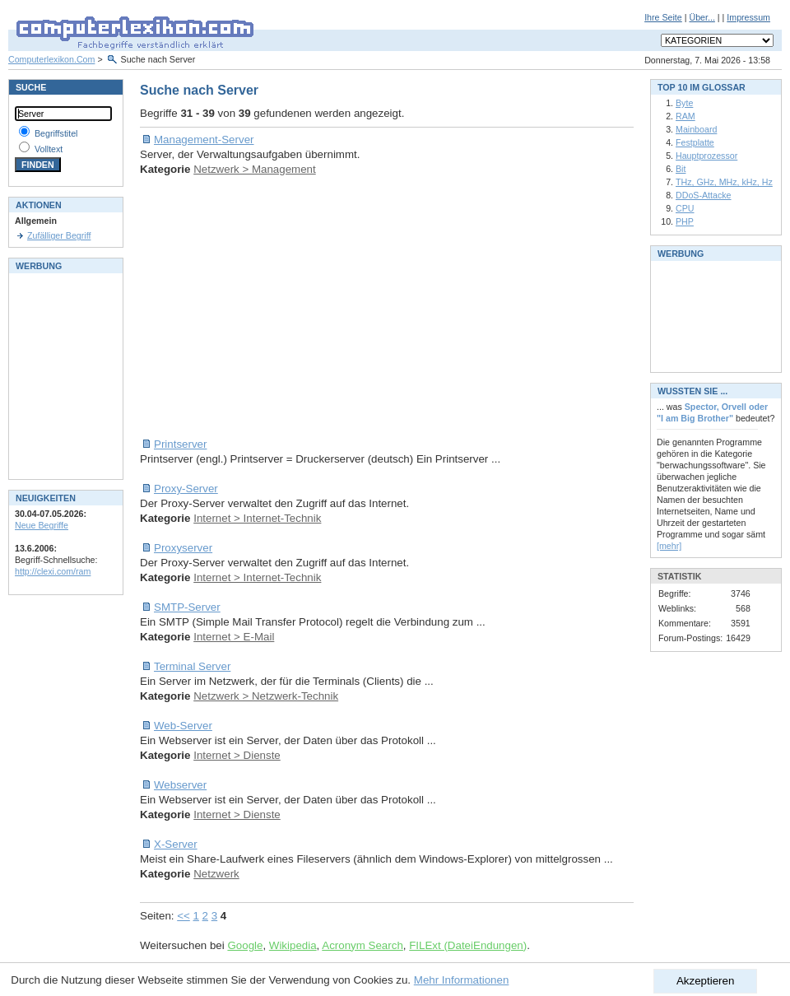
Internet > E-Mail (233, 637)
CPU (685, 208)
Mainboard (696, 129)
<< (183, 916)
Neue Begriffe (41, 525)
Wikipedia (293, 945)
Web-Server (183, 725)
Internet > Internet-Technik (257, 518)
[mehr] (669, 546)
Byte (684, 103)
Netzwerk (216, 874)
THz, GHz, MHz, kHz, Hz (724, 182)
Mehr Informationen (461, 980)
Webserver (180, 785)
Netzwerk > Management (254, 169)
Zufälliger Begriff (59, 235)
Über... (701, 17)
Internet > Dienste (237, 755)
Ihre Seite (663, 17)
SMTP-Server (187, 607)
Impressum (748, 17)
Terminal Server (192, 666)
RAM (685, 116)
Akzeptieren (705, 981)
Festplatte (695, 142)
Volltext (49, 149)
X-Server (176, 844)
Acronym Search (362, 945)
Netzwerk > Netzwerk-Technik (265, 696)
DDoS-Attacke (704, 195)
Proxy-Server (186, 488)
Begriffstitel (56, 133)
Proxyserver (183, 548)
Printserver (180, 444)
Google (245, 945)
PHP (685, 221)
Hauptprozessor (706, 156)
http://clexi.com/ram (53, 571)
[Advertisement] (358, 307)
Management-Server (204, 139)
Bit (680, 169)
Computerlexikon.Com (51, 59)
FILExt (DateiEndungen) (468, 945)
